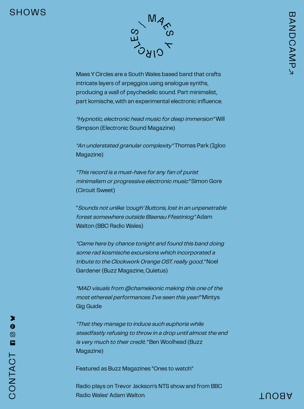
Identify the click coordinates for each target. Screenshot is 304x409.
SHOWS (28, 13)
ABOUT (275, 395)
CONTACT (13, 373)
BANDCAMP (291, 42)
